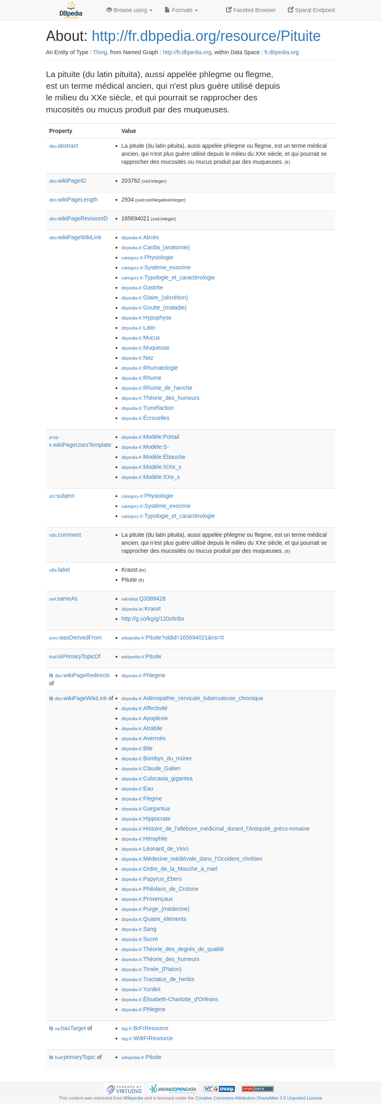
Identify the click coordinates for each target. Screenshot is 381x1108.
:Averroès (144, 738)
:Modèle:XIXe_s (151, 467)
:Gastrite (142, 287)
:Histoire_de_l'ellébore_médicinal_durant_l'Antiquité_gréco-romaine (216, 828)
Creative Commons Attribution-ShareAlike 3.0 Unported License (259, 1098)
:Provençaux (147, 899)
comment (65, 535)
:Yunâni (141, 989)
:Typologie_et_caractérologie (168, 277)
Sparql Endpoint (311, 10)
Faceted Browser (251, 10)
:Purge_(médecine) (155, 909)
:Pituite (141, 656)
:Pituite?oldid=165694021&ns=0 (173, 637)
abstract (63, 146)
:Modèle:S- (145, 447)
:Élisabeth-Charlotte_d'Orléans (170, 999)
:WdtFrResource (147, 1038)
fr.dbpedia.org (282, 52)
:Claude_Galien (151, 768)
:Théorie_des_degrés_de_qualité (173, 949)
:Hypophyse (146, 317)
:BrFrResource (145, 1028)
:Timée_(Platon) (151, 969)
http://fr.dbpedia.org (187, 52)
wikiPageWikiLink (75, 237)
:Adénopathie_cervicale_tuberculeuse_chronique (192, 698)
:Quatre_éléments (154, 919)
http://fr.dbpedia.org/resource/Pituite (206, 36)
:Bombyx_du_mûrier (157, 758)
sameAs (63, 598)
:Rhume (141, 378)
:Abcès (140, 237)
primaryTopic (75, 1057)
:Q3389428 (144, 598)
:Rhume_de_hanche (157, 388)
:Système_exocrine (156, 267)
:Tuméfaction (148, 408)
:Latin (139, 327)
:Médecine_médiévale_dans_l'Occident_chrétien (192, 858)
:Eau (137, 788)
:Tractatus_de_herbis (158, 979)
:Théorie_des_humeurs (161, 398)
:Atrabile (142, 728)
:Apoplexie (145, 718)
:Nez (137, 357)
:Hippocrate (146, 818)
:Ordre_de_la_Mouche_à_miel (170, 869)
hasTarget (70, 1028)
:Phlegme (144, 675)
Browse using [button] (129, 10)
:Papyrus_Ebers (152, 879)
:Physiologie (147, 257)
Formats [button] (181, 10)
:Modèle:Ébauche (153, 457)
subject (61, 496)
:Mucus (141, 337)
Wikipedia (133, 1098)
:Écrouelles (146, 418)
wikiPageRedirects (82, 675)
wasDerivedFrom (75, 637)
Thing (100, 52)
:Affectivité (145, 708)
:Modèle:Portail (150, 437)
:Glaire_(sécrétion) (155, 297)
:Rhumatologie (150, 368)
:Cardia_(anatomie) (156, 247)
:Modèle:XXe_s (151, 477)
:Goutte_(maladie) (154, 307)
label (59, 569)
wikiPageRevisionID (78, 218)
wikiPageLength (73, 199)
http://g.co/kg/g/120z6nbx (153, 618)
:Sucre (140, 939)
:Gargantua (146, 808)
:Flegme (142, 798)
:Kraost (141, 608)
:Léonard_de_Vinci (155, 848)
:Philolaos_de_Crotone (160, 889)
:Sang (139, 929)
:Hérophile (144, 838)
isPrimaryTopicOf (75, 656)
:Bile (137, 748)
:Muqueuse (146, 347)
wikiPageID (67, 180)
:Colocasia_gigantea (157, 778)
